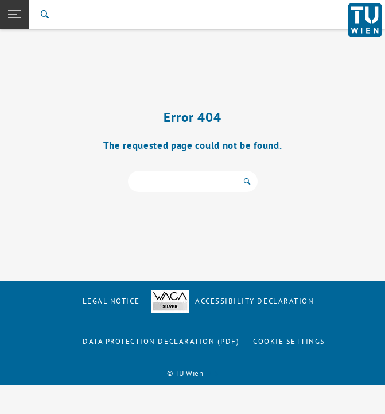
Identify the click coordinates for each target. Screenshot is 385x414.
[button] (14, 14)
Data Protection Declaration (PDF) (161, 341)
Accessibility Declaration (232, 301)
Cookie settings (289, 341)
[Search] (45, 14)
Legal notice (111, 301)
